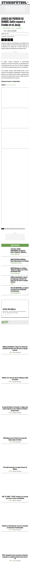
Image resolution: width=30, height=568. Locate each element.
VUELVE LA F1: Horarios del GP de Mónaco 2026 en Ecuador (15, 378)
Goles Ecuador (18, 28)
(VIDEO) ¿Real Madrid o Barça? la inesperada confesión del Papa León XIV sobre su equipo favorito (19, 279)
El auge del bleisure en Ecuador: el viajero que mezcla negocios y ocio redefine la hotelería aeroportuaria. (15, 408)
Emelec (23, 228)
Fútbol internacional (15, 273)
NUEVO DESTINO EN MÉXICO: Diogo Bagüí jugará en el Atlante (20, 260)
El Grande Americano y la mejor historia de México (15, 468)
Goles (13, 28)
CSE (16, 228)
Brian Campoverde (17, 352)
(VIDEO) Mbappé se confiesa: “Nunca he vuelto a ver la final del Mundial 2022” (19, 269)
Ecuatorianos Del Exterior (16, 263)
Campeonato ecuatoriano (10, 228)
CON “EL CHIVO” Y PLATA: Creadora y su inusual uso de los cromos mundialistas (15, 497)
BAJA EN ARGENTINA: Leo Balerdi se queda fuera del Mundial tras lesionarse (19, 289)
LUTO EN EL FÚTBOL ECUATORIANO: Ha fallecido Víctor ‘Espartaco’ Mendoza (18, 250)
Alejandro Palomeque (16, 381)
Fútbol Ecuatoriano (15, 254)
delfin (19, 228)
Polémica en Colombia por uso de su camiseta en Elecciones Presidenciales (15, 526)
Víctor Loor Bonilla (11, 30)
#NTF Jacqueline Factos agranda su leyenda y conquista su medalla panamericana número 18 (15, 557)
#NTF (12, 284)
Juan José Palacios (17, 560)
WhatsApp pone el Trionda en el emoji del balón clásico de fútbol (15, 439)
